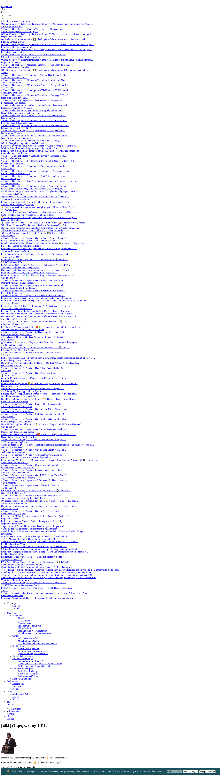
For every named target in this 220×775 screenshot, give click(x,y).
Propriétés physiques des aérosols (33, 651)
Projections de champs (28, 671)
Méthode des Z (24, 628)
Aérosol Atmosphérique (28, 648)
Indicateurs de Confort (28, 638)
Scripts (15, 696)
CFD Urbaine (24, 621)
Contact (10, 704)
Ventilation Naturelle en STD (31, 661)
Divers (15, 699)
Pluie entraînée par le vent (29, 626)
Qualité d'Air (18, 646)
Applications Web (20, 694)
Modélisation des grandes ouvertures (34, 633)
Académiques (18, 684)
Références (12, 681)
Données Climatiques (22, 679)
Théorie (21, 618)
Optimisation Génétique (28, 676)
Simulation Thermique (22, 658)
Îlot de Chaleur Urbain (22, 656)
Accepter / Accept (207, 772)
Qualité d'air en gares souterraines (33, 653)
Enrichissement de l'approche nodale (34, 666)
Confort (15, 636)
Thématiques (12, 613)
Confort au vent (25, 623)
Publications (17, 686)
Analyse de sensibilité (28, 674)
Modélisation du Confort (29, 641)
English (15, 608)
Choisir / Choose (174, 772)
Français (16, 606)
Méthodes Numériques (22, 668)
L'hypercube (6, 6)
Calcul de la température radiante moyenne (37, 643)
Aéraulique (17, 615)
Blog (9, 701)
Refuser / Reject (190, 772)
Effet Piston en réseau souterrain (32, 631)
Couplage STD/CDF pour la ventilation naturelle (40, 663)
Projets (15, 689)
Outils (9, 691)
